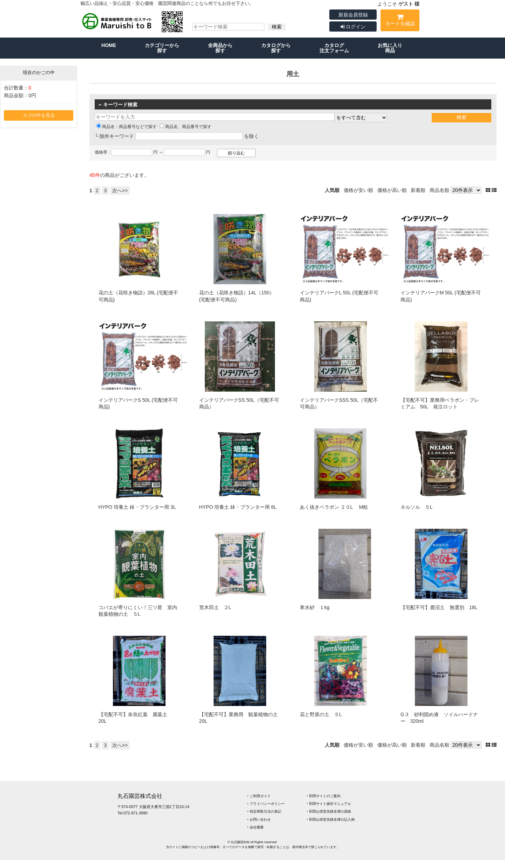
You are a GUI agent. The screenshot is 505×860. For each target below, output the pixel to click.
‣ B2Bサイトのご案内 (324, 796)
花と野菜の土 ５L (321, 714)
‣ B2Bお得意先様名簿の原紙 (329, 811)
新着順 (418, 190)
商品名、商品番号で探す (185, 126)
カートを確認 (400, 21)
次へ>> (120, 190)
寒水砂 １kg (315, 607)
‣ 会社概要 (255, 827)
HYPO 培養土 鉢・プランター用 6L (238, 507)
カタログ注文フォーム (334, 47)
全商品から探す (220, 47)
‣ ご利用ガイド (259, 796)
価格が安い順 (358, 190)
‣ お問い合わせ (259, 819)
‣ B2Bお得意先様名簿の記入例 (331, 819)
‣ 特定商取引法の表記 (264, 811)
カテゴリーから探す (162, 47)
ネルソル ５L (416, 507)
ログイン (353, 26)
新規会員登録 (353, 15)
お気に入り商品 (390, 47)
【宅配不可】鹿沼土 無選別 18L (438, 607)
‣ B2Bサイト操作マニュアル (329, 804)
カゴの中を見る (39, 115)
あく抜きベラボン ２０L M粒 (334, 507)
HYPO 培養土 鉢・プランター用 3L (137, 507)
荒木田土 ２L (215, 607)
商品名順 (439, 190)
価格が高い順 (392, 190)
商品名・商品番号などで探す (126, 126)
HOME (108, 45)
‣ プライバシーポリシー (266, 804)
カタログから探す (276, 47)
